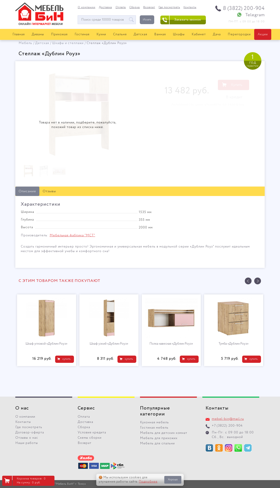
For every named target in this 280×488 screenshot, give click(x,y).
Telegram (255, 15)
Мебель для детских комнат (163, 433)
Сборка (134, 7)
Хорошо (173, 479)
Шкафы (179, 34)
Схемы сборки (90, 437)
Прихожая (59, 34)
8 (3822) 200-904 (244, 8)
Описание (27, 191)
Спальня (120, 34)
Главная (18, 34)
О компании (86, 7)
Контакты (190, 7)
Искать (147, 20)
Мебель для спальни (157, 443)
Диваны (38, 34)
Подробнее (148, 481)
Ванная (160, 34)
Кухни (101, 34)
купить (66, 359)
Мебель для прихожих (158, 438)
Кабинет (199, 34)
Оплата (121, 7)
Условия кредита (92, 432)
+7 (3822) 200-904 (227, 425)
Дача (217, 34)
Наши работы (26, 443)
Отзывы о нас (26, 437)
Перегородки (239, 34)
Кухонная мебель (154, 422)
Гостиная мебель (154, 427)
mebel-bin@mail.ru (228, 419)
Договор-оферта (29, 432)
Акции (263, 34)
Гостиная (82, 34)
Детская (140, 34)
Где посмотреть (169, 7)
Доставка (105, 7)
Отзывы (49, 191)
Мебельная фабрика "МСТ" (72, 235)
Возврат (149, 7)
